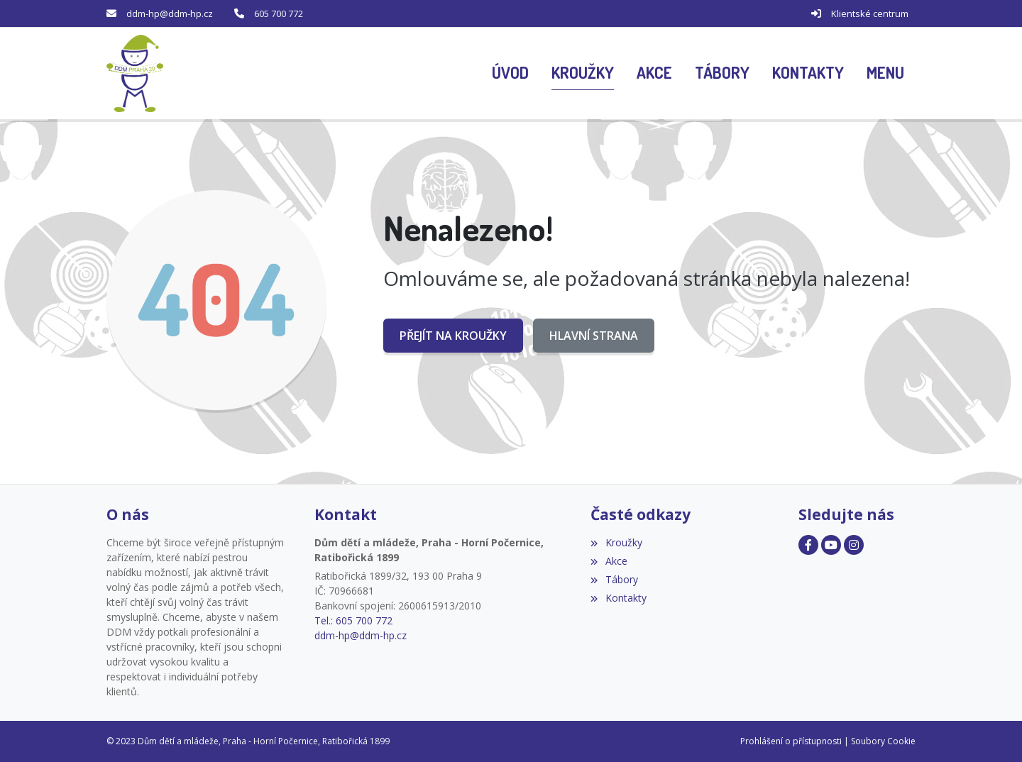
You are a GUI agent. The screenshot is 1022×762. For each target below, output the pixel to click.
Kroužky (616, 542)
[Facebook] (808, 545)
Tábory (613, 579)
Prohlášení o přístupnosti (791, 741)
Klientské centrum (869, 13)
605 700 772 (278, 13)
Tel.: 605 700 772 (353, 620)
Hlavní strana (593, 335)
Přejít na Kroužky (453, 335)
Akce (608, 561)
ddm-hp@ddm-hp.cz (169, 13)
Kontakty (618, 597)
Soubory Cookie (883, 741)
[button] (885, 73)
